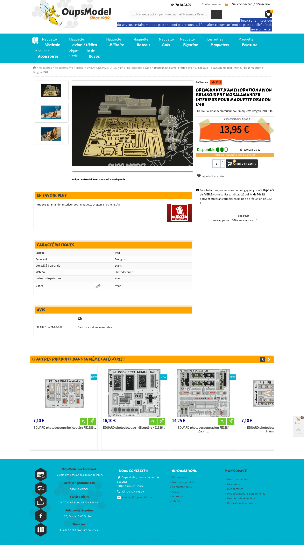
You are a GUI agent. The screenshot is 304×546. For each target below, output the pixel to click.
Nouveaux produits (183, 483)
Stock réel (79, 525)
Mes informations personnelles (245, 495)
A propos (176, 497)
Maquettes (44, 68)
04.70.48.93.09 (181, 4)
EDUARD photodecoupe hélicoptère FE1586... (64, 429)
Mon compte (236, 472)
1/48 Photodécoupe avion (134, 68)
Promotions (178, 478)
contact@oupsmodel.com (138, 498)
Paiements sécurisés (79, 512)
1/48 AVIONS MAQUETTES (100, 68)
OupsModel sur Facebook (79, 470)
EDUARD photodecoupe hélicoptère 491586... (133, 429)
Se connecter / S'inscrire (251, 4)
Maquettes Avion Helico (68, 68)
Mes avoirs (232, 485)
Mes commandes (236, 480)
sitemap (176, 502)
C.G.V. (174, 493)
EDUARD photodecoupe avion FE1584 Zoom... (203, 430)
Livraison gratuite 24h (79, 484)
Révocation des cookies (240, 504)
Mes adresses (234, 490)
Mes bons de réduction (240, 499)
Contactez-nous (211, 4)
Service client (79, 498)
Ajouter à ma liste (210, 176)
